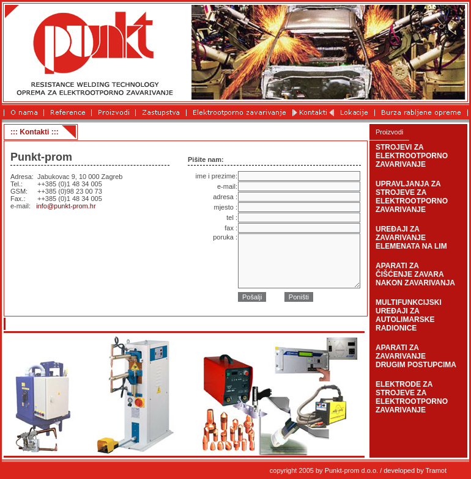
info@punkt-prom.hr (65, 206)
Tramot (436, 470)
